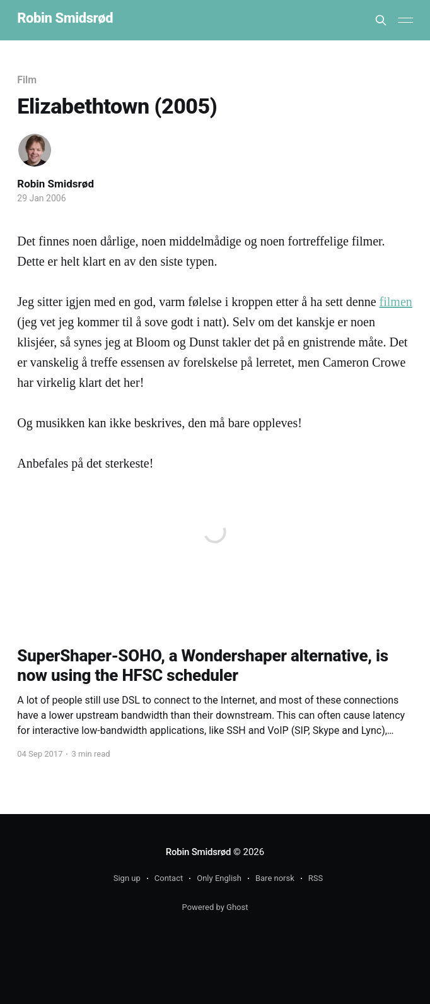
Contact (168, 878)
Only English (219, 878)
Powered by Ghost (215, 907)
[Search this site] (381, 20)
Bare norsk (274, 878)
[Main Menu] (405, 20)
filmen (396, 302)
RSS (315, 878)
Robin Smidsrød (65, 18)
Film (27, 80)
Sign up (127, 878)
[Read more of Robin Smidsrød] (34, 150)
